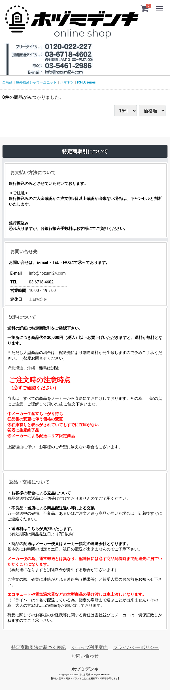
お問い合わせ (85, 656)
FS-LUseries (86, 82)
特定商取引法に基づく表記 (38, 647)
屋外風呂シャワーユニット (36, 82)
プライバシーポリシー (136, 647)
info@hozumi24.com (47, 273)
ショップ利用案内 (89, 647)
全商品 (7, 82)
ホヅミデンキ (85, 669)
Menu (160, 6)
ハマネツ (67, 82)
